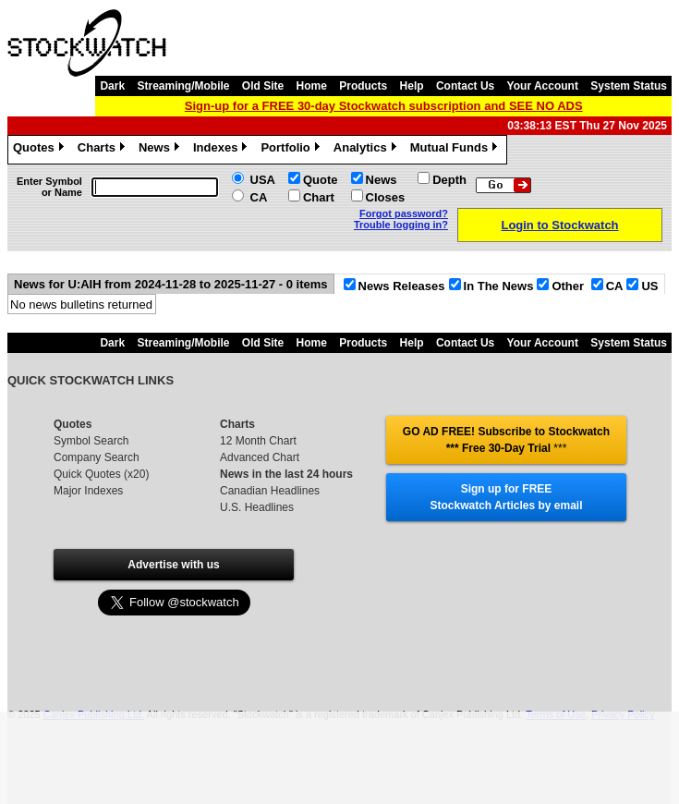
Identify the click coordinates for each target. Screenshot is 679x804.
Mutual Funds (456, 150)
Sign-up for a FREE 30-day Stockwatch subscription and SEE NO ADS (384, 106)
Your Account (542, 85)
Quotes (40, 150)
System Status (628, 85)
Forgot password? (403, 213)
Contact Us (465, 85)
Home (312, 85)
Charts (103, 150)
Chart (318, 197)
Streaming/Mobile (183, 85)
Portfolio (292, 150)
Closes (386, 197)
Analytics (367, 150)
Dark (112, 85)
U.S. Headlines (257, 507)
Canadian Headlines (270, 490)
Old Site (263, 85)
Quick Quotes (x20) (101, 474)
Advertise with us (173, 564)
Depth (449, 180)
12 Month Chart (258, 440)
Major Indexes (88, 490)
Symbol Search (91, 440)
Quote (320, 180)
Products (363, 85)
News (161, 150)
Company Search (96, 457)
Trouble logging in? (401, 224)
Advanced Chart (259, 457)
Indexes (222, 150)
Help (412, 85)
